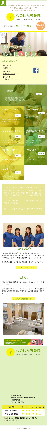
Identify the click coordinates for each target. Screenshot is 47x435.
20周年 (5, 68)
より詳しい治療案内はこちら (23, 299)
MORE (39, 94)
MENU (3, 4)
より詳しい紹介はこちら (26, 268)
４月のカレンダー (9, 73)
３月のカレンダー (9, 79)
